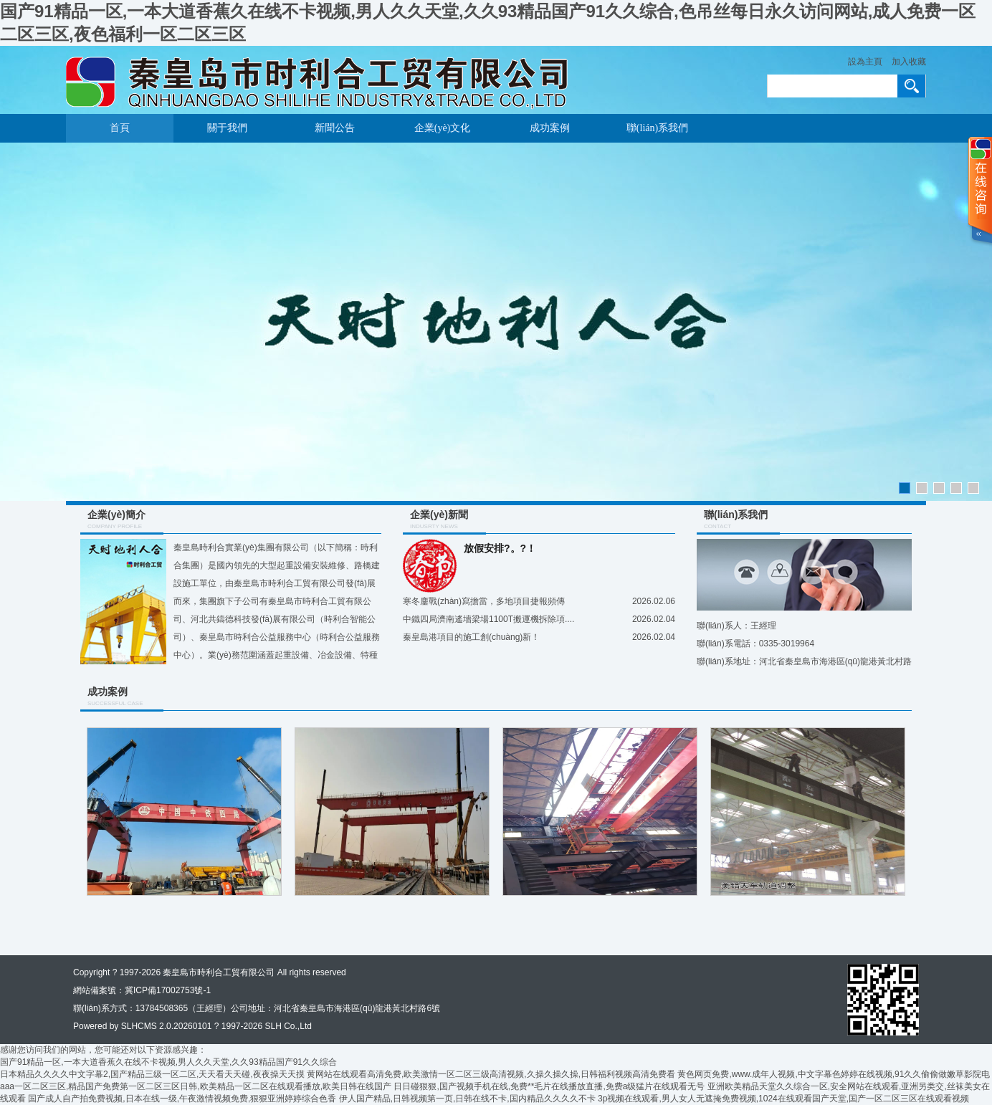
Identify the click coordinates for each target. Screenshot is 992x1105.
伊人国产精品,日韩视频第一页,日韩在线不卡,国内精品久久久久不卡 (467, 1099)
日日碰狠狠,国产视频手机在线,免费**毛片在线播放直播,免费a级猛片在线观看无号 (549, 1086)
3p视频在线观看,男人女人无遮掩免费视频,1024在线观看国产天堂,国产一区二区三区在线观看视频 (783, 1099)
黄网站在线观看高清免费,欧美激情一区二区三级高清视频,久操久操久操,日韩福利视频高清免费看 (491, 1074)
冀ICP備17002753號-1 (168, 990)
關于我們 (227, 128)
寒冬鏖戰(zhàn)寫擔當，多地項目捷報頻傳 (484, 601)
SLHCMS (139, 1026)
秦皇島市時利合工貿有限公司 (219, 972)
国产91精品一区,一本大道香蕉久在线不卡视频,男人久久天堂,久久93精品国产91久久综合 (168, 1062)
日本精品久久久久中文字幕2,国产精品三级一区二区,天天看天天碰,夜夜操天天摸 (152, 1074)
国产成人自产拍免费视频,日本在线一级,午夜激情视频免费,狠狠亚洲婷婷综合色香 (182, 1099)
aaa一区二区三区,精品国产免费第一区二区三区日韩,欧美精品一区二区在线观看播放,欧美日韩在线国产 (195, 1086)
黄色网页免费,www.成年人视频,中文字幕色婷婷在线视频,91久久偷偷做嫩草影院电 (833, 1074)
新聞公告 (335, 128)
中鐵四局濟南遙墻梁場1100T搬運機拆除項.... (488, 619)
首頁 (120, 128)
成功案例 (550, 128)
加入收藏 (909, 62)
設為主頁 (865, 62)
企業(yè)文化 (442, 128)
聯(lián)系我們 (657, 128)
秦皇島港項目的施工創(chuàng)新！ (471, 637)
